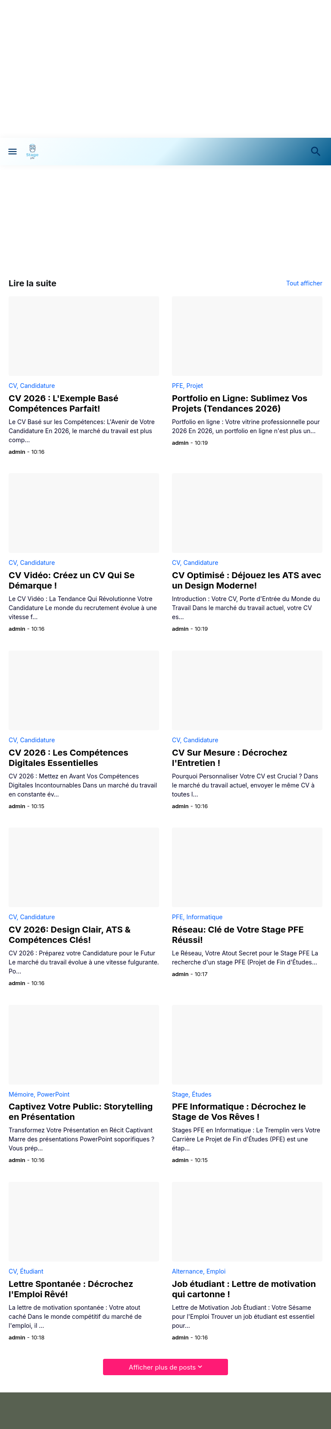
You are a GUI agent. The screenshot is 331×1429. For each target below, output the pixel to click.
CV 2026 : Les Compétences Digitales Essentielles (68, 757)
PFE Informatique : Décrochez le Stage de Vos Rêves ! (239, 1111)
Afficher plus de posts (162, 1367)
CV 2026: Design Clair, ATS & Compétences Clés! (70, 934)
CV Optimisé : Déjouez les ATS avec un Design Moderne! (246, 580)
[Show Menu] (12, 151)
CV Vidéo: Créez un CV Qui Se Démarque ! (71, 580)
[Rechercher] (318, 151)
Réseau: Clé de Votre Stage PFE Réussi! (238, 934)
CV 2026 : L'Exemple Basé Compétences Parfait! (64, 403)
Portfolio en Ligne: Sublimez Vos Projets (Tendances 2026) (239, 403)
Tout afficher (304, 283)
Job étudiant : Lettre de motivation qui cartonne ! (244, 1289)
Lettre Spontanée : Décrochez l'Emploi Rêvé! (71, 1289)
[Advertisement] (165, 69)
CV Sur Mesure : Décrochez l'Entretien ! (229, 757)
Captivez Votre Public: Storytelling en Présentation (81, 1111)
